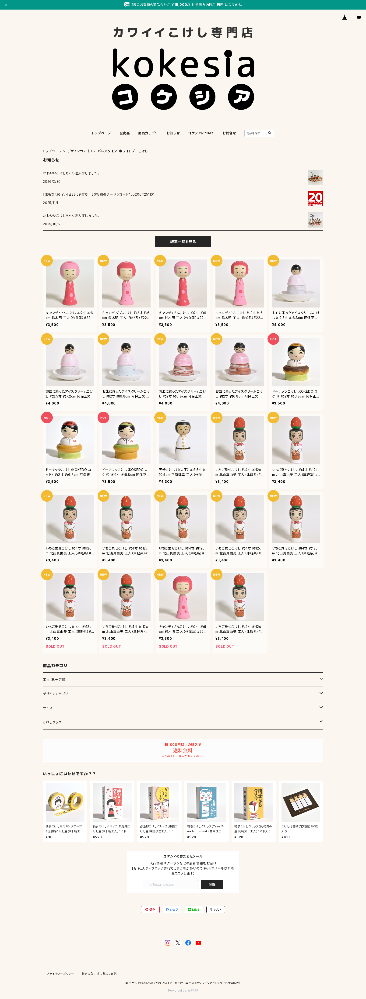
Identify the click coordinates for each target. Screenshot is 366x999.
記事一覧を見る (183, 241)
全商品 (125, 133)
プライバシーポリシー (60, 973)
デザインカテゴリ (79, 151)
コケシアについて (201, 133)
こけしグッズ (52, 722)
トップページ (101, 133)
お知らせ (172, 133)
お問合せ (229, 133)
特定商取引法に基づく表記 (99, 973)
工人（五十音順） (55, 679)
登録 (212, 884)
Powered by (183, 990)
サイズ (47, 708)
